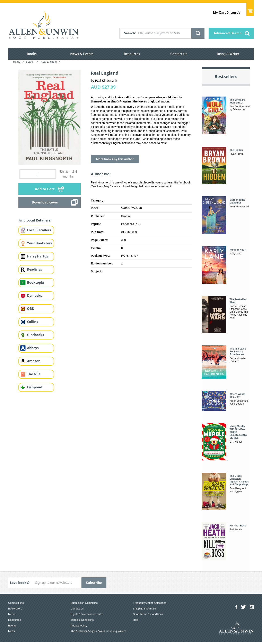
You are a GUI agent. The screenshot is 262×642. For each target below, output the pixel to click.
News (11, 631)
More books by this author (115, 159)
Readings (34, 269)
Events (12, 625)
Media (11, 614)
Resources (132, 54)
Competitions (16, 602)
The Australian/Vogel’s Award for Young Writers (98, 631)
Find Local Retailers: (34, 220)
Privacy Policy (79, 625)
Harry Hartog (37, 256)
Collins (32, 321)
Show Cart (250, 9)
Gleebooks (35, 335)
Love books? (20, 582)
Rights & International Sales (87, 614)
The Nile (33, 374)
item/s (226, 12)
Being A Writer (228, 54)
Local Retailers (39, 230)
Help (136, 619)
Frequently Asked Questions (149, 602)
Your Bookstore (39, 243)
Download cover (45, 202)
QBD (30, 308)
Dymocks (34, 295)
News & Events (82, 54)
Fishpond (34, 387)
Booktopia (35, 282)
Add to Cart (44, 189)
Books (32, 54)
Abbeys (33, 348)
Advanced (228, 33)
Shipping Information (145, 608)
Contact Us (178, 54)
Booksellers (15, 608)
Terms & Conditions (82, 619)
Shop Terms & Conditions (148, 614)
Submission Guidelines (84, 602)
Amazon (34, 361)
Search (129, 33)
